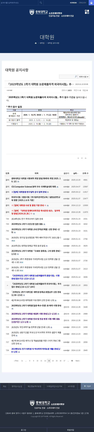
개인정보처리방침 (34, 386)
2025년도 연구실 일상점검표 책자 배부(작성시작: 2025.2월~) (36, 237)
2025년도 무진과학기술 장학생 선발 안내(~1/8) (30, 327)
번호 (7, 173)
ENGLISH (82, 2)
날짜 (75, 173)
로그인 (23, 430)
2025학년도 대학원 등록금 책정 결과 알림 (28, 245)
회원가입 (70, 430)
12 (45, 361)
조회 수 (85, 173)
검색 (41, 2)
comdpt (9, 90)
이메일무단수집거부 (54, 386)
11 (41, 361)
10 (37, 361)
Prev (16, 361)
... (25, 361)
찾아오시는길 (17, 386)
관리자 (66, 307)
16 (60, 361)
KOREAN (73, 2)
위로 (87, 386)
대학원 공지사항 (53, 43)
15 (56, 361)
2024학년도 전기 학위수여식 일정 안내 (27, 218)
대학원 (42, 43)
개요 (4, 386)
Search (76, 76)
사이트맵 (71, 386)
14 (53, 361)
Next (78, 361)
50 (72, 361)
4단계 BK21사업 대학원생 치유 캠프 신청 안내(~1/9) (33, 300)
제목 (36, 173)
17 (64, 361)
